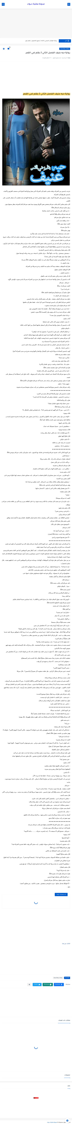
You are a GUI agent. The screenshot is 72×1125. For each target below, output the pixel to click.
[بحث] (3, 4)
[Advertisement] (36, 23)
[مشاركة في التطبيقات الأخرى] (29, 984)
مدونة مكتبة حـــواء (36, 4)
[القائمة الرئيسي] (68, 4)
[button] (59, 984)
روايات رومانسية (64, 48)
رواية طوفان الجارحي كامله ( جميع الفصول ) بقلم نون (41, 41)
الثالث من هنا (66, 943)
